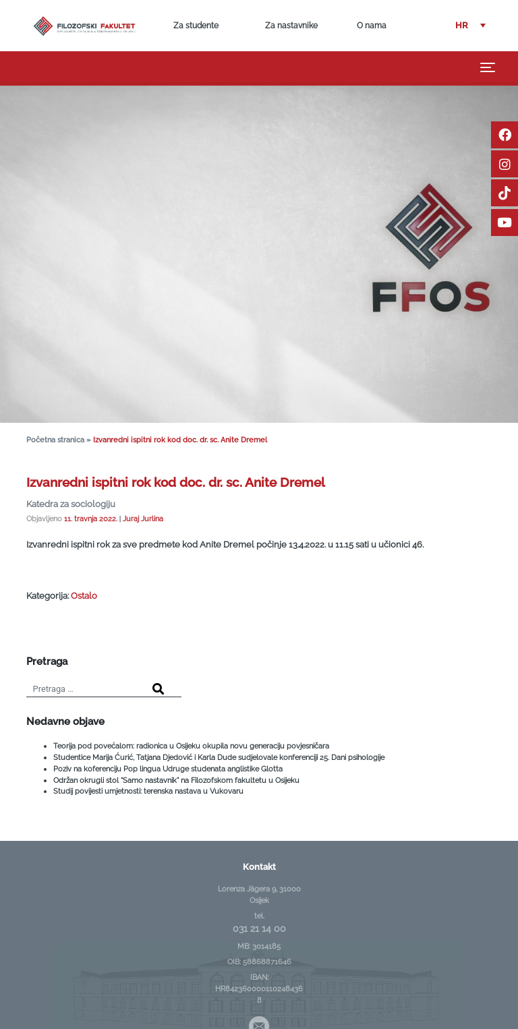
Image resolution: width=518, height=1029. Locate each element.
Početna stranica (55, 440)
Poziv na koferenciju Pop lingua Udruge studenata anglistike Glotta (168, 768)
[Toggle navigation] (488, 67)
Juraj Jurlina (143, 518)
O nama (371, 25)
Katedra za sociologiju (70, 504)
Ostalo (84, 596)
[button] (470, 26)
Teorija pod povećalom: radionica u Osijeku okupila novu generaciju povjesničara (191, 746)
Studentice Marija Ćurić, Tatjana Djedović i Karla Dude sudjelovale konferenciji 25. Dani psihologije (218, 757)
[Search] (158, 689)
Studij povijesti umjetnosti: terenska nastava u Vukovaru (148, 791)
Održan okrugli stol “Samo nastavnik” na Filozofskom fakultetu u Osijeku (176, 780)
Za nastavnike (291, 25)
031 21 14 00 (259, 928)
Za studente (196, 25)
